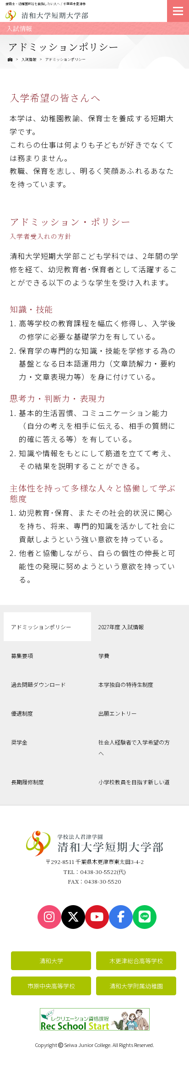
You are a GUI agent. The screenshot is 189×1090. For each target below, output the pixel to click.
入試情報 (29, 59)
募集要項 (22, 655)
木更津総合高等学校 (136, 960)
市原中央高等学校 (51, 986)
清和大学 (51, 960)
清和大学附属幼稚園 (136, 986)
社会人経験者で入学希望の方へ (134, 747)
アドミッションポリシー (41, 627)
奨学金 (19, 742)
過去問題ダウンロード (38, 684)
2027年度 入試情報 (121, 627)
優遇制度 (22, 713)
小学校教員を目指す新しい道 (134, 782)
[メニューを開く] (178, 11)
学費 (103, 655)
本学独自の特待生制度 (125, 684)
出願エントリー (117, 713)
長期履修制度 (27, 782)
